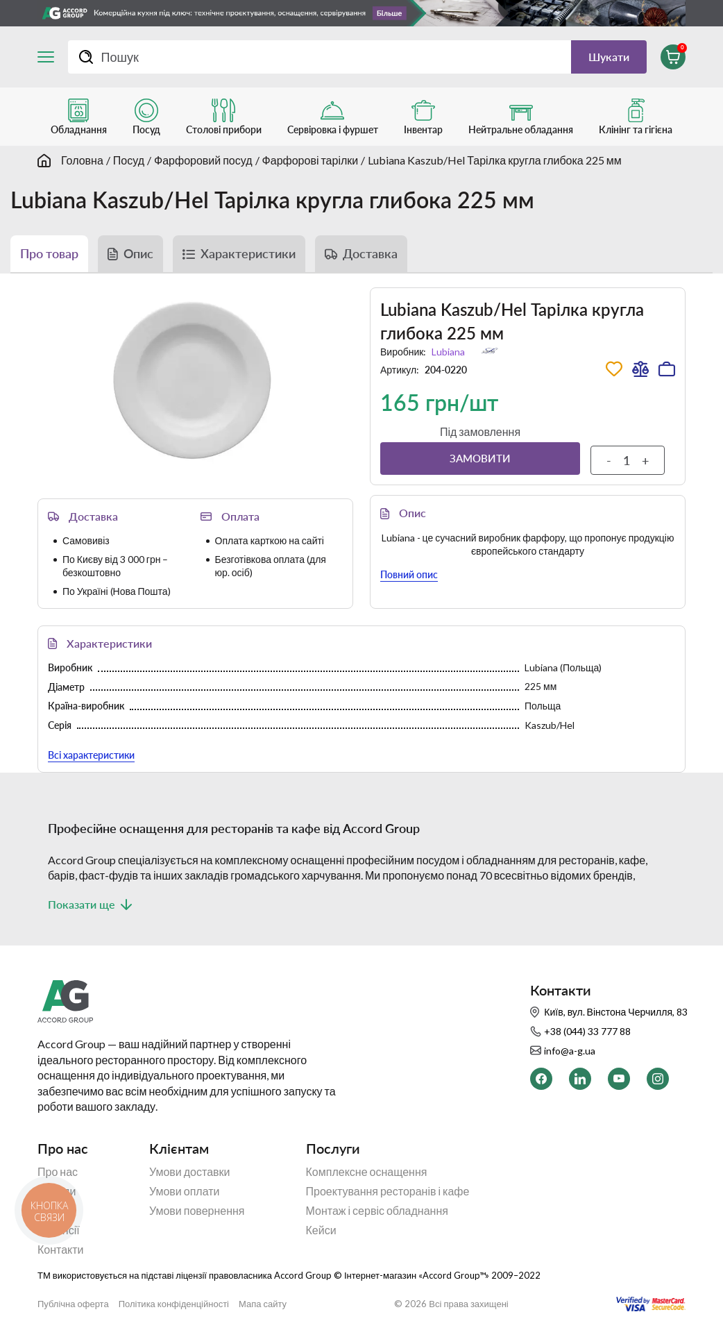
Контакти (60, 1249)
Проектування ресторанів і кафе (388, 1191)
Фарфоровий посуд (203, 160)
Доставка (370, 253)
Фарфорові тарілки (310, 160)
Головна (82, 160)
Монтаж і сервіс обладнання (377, 1210)
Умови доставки (189, 1171)
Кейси (321, 1230)
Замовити (480, 458)
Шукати (608, 56)
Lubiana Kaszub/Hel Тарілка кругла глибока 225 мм (495, 160)
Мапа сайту (263, 1304)
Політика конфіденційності (174, 1304)
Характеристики (248, 253)
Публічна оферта (73, 1304)
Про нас (57, 1171)
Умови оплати (184, 1191)
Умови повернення (197, 1210)
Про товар (49, 253)
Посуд (128, 160)
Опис (138, 253)
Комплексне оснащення (366, 1171)
